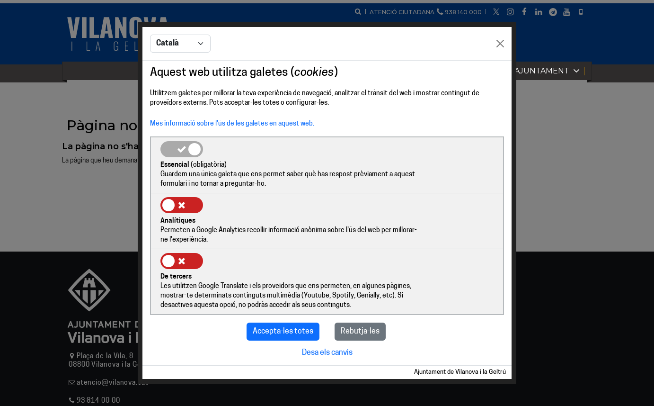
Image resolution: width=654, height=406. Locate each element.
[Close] (500, 73)
